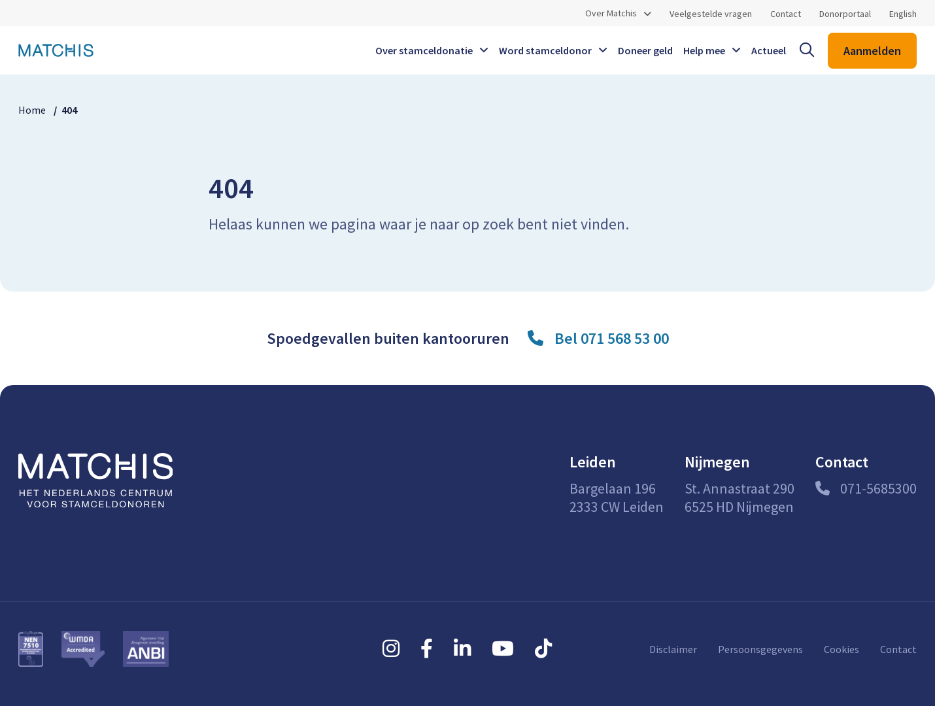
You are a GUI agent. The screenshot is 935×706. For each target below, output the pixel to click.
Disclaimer (673, 649)
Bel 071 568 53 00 (611, 338)
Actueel (768, 50)
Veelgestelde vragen (711, 14)
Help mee (704, 50)
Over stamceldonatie (424, 50)
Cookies (841, 649)
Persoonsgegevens (760, 649)
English (903, 14)
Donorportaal (845, 14)
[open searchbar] (806, 50)
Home (32, 109)
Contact (785, 14)
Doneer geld (645, 50)
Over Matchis (611, 13)
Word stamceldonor (545, 50)
